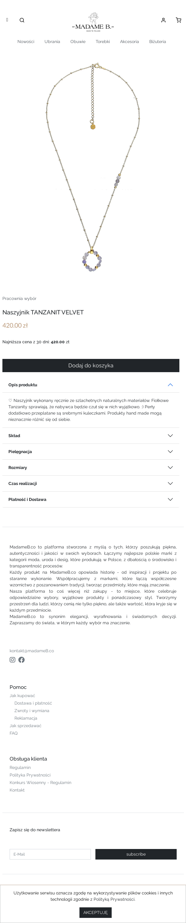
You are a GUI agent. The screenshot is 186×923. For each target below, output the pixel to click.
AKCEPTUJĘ (95, 912)
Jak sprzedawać (26, 725)
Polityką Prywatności (114, 899)
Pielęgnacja (20, 451)
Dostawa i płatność (33, 703)
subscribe (136, 854)
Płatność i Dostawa (27, 499)
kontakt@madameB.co (32, 650)
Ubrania (52, 41)
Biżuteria (157, 41)
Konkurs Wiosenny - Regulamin (40, 782)
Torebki (103, 41)
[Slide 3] (103, 272)
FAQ (13, 733)
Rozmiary (17, 467)
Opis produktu (22, 384)
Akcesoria (129, 41)
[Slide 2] (93, 272)
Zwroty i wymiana (31, 710)
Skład (14, 435)
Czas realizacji (22, 483)
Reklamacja (25, 718)
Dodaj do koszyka (90, 366)
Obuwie (77, 41)
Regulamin (20, 767)
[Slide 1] (82, 272)
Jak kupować (22, 695)
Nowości (25, 41)
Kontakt (17, 790)
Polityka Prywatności (30, 775)
